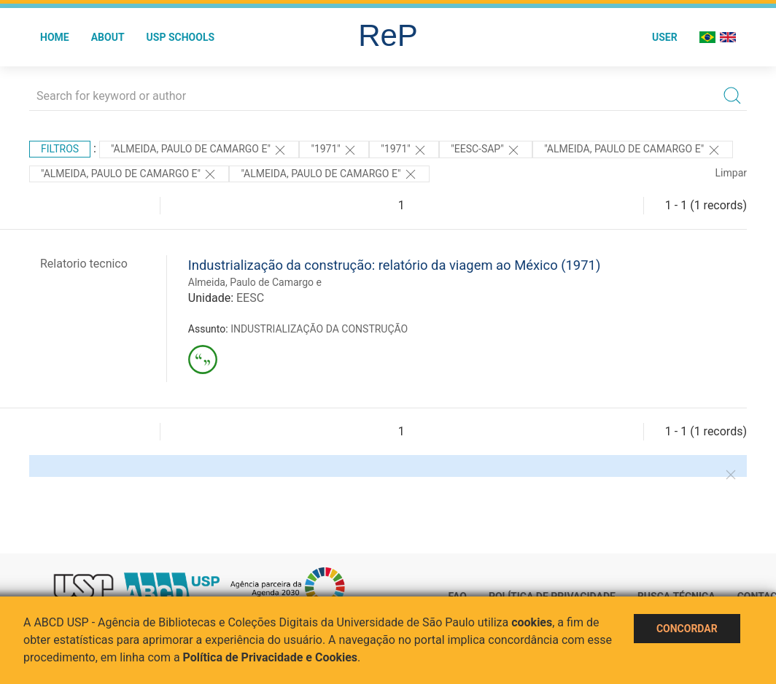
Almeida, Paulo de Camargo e (255, 282)
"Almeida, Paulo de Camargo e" (199, 150)
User (665, 37)
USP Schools (181, 37)
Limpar (731, 173)
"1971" (334, 150)
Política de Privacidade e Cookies (270, 657)
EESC (250, 298)
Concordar (687, 628)
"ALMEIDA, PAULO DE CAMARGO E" (129, 174)
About (108, 37)
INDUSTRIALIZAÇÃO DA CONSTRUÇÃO (319, 329)
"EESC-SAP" (486, 150)
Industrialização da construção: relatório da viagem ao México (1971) (394, 265)
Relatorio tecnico (84, 264)
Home (54, 37)
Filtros (60, 149)
